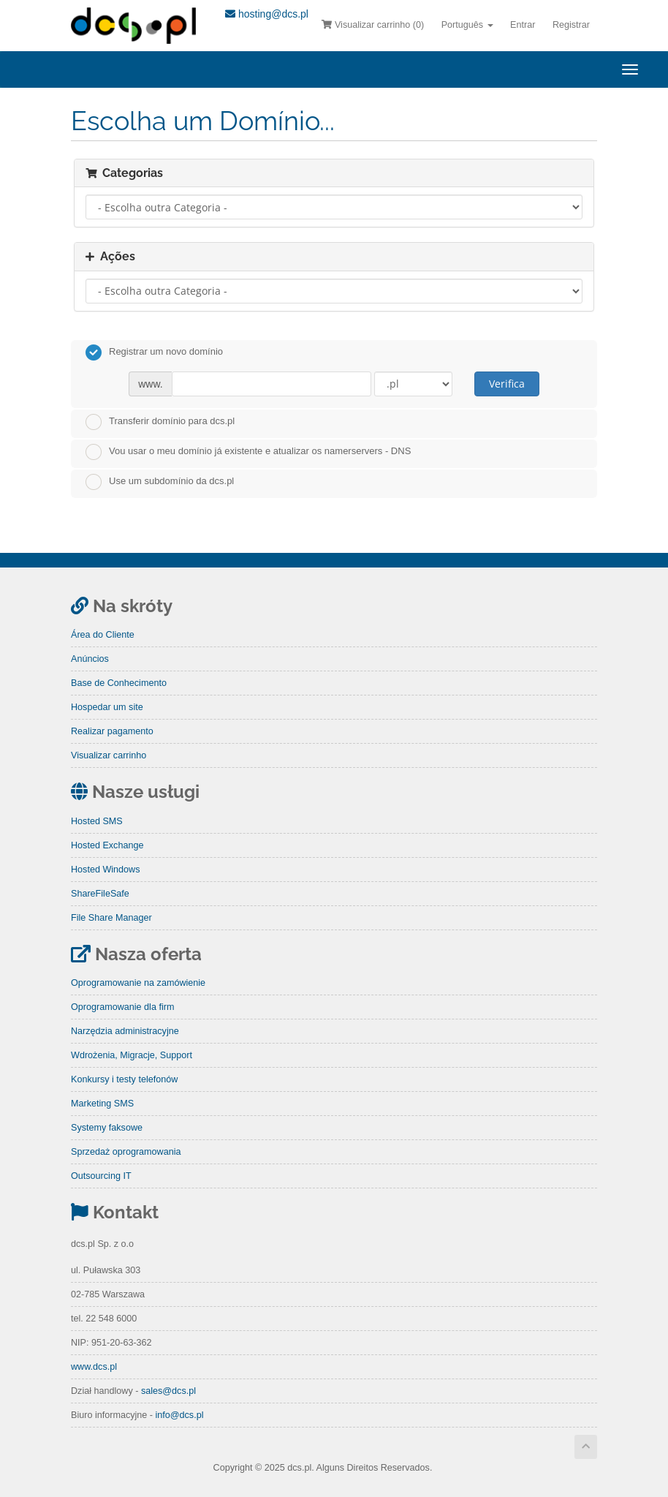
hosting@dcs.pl (266, 14)
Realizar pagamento (112, 731)
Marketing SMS (102, 1103)
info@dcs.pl (179, 1415)
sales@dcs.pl (168, 1391)
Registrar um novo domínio (154, 352)
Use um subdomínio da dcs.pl (160, 482)
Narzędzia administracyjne (125, 1031)
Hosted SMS (97, 821)
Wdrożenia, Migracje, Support (131, 1055)
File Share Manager (111, 918)
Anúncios (90, 659)
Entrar (522, 25)
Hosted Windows (105, 869)
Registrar (571, 25)
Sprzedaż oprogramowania (126, 1152)
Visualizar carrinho (108, 755)
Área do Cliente (102, 635)
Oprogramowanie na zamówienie (138, 983)
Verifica (507, 384)
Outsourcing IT (101, 1176)
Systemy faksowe (107, 1128)
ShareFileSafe (100, 894)
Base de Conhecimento (119, 683)
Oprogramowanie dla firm (122, 1007)
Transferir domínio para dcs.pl (160, 422)
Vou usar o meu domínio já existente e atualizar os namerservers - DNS (248, 452)
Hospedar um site (107, 707)
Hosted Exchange (107, 845)
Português (467, 25)
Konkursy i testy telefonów (124, 1079)
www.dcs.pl (94, 1367)
